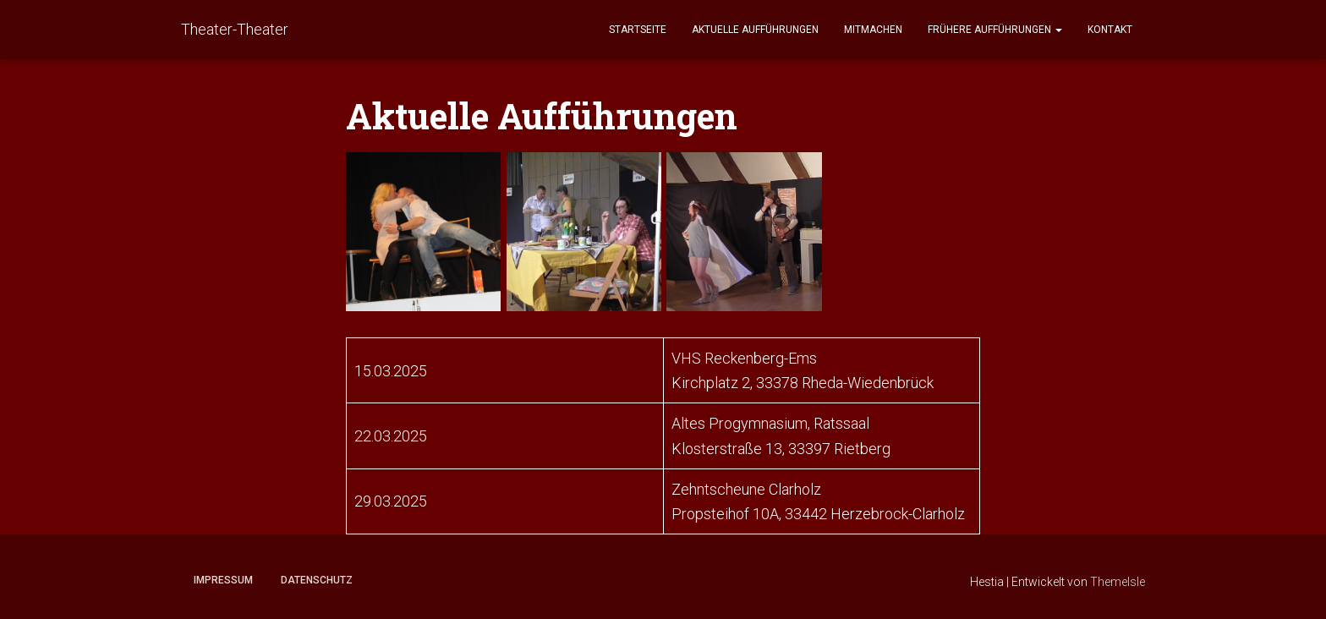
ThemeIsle (1117, 582)
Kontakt (1110, 30)
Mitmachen (873, 30)
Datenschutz (317, 580)
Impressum (223, 580)
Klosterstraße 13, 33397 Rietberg (780, 448)
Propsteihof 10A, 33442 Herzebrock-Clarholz (818, 514)
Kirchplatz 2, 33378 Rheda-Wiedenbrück (802, 383)
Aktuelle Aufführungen (755, 30)
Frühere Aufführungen (995, 30)
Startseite (637, 30)
